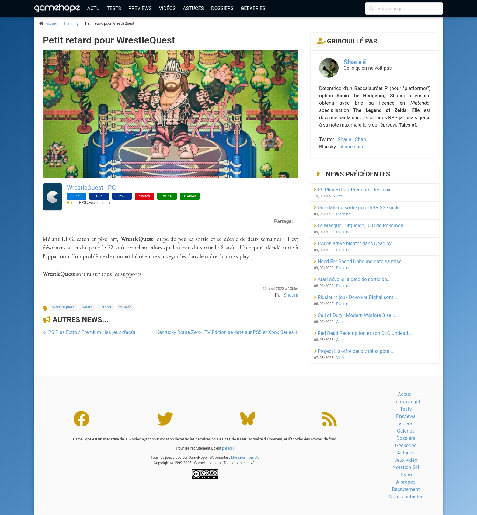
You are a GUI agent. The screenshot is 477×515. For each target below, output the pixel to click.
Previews (139, 8)
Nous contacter (405, 496)
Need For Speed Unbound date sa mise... (360, 261)
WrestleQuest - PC (91, 187)
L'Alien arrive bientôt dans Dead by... (354, 243)
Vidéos (167, 8)
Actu (93, 8)
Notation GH (405, 467)
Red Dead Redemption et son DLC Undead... (363, 333)
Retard (87, 307)
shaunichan (351, 147)
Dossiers (222, 8)
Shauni (290, 295)
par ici (227, 448)
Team (406, 475)
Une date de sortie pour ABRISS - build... (359, 208)
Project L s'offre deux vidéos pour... (353, 351)
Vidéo (341, 358)
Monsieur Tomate (245, 457)
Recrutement (406, 489)
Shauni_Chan (352, 139)
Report (105, 307)
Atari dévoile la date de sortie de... (352, 279)
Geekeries (253, 8)
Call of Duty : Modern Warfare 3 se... (354, 315)
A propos (406, 482)
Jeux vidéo (405, 460)
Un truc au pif (406, 402)
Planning (71, 23)
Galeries (406, 431)
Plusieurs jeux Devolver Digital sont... (355, 297)
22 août (125, 307)
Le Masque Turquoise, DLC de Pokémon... (360, 225)
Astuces (193, 8)
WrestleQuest (63, 307)
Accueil (406, 394)
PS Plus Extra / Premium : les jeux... (354, 190)
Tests (114, 8)
